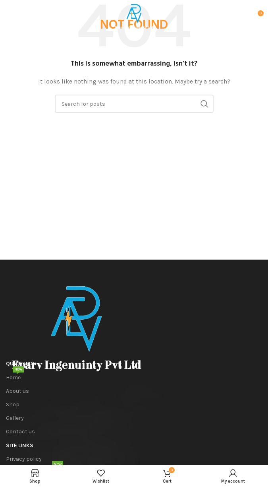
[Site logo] (134, 15)
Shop (12, 404)
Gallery (15, 418)
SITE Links (19, 445)
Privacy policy (24, 459)
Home (15, 376)
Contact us (20, 431)
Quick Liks (20, 363)
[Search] (134, 104)
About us (17, 391)
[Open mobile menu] (18, 16)
